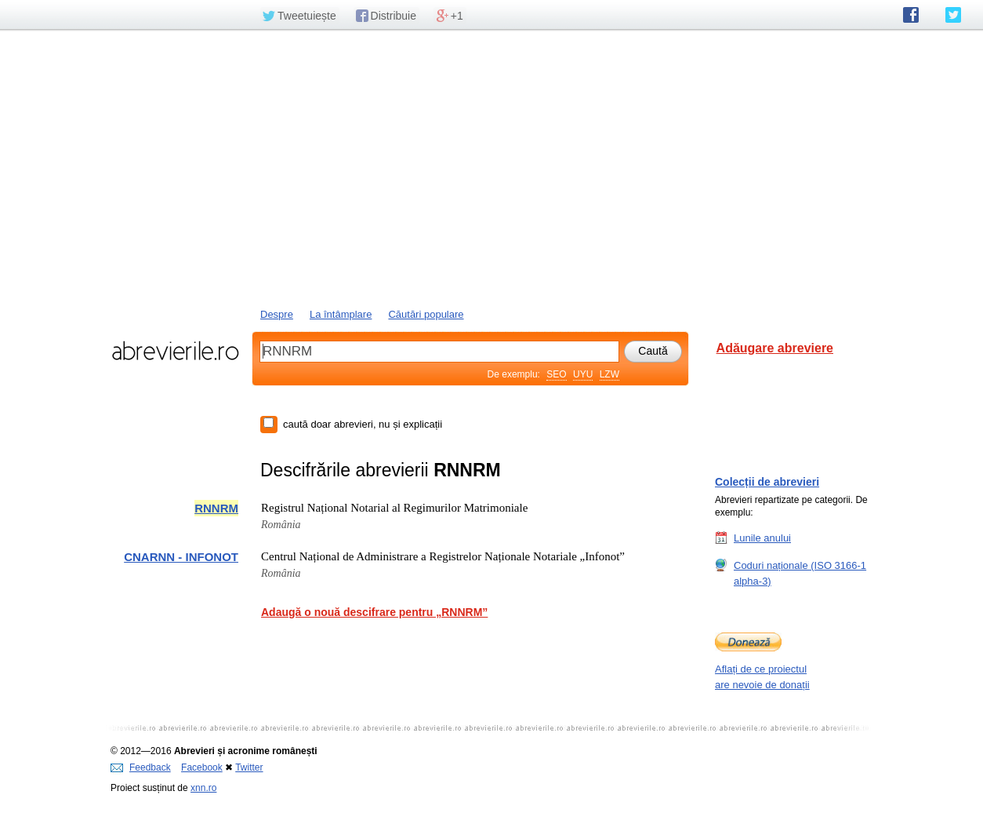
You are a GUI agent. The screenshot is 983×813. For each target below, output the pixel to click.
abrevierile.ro (175, 351)
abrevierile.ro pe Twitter (953, 15)
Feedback (141, 767)
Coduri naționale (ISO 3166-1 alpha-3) (800, 573)
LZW (609, 374)
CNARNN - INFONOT (181, 556)
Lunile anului (762, 537)
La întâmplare (341, 314)
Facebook (202, 767)
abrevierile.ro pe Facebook (911, 15)
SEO (556, 374)
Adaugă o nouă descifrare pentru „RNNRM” (374, 612)
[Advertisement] (491, 167)
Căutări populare (425, 314)
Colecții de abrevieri (767, 482)
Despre (276, 314)
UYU (583, 374)
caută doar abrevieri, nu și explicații (362, 424)
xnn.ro (203, 787)
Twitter (249, 767)
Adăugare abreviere (774, 348)
